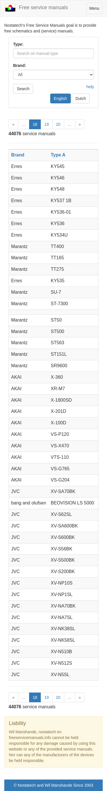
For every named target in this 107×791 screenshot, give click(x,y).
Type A (58, 154)
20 (58, 124)
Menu (95, 9)
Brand (17, 154)
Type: (18, 44)
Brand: (19, 65)
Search (23, 88)
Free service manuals (36, 7)
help (90, 86)
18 (35, 124)
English (60, 98)
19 (46, 124)
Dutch (80, 98)
